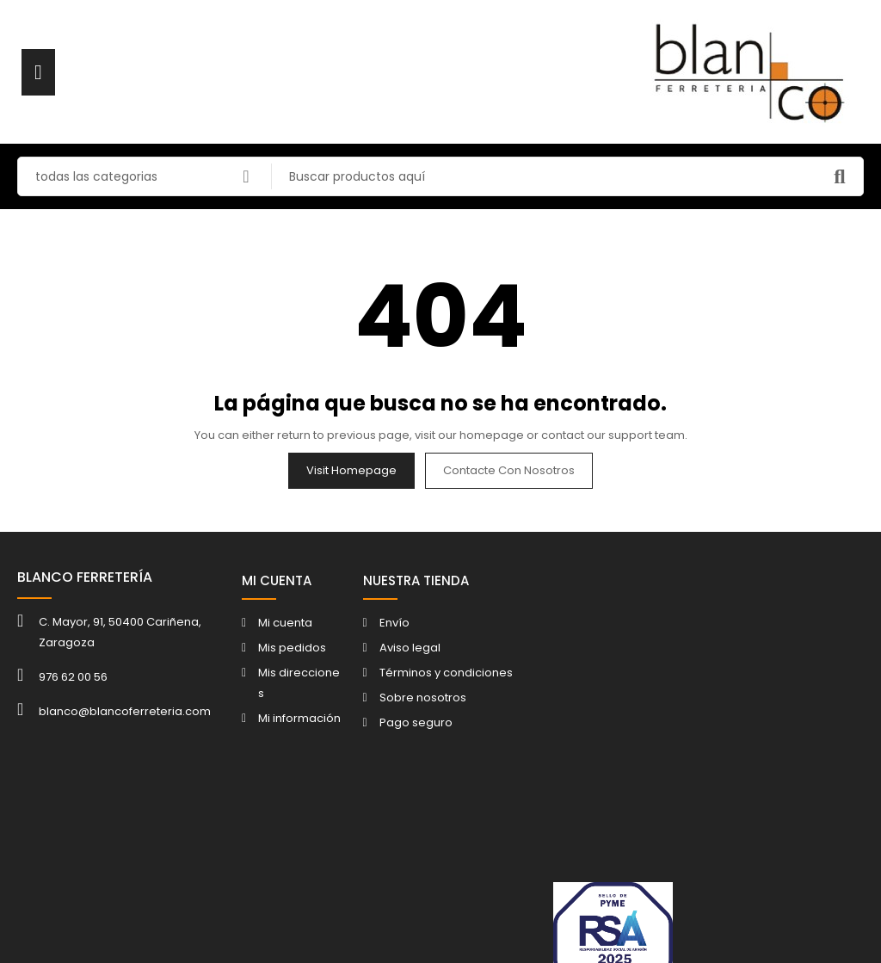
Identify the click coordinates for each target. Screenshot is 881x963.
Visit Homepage (351, 470)
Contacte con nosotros (509, 470)
